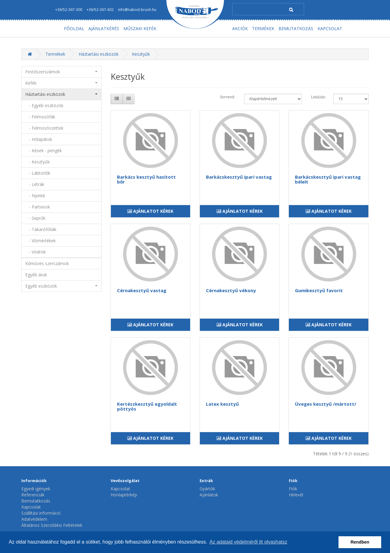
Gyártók (207, 489)
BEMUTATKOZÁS (295, 28)
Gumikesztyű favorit (319, 290)
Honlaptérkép (124, 495)
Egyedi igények (35, 489)
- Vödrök (35, 252)
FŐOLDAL (74, 28)
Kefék (61, 83)
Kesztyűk (141, 54)
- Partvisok (37, 207)
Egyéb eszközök (61, 286)
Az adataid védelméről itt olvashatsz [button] (248, 541)
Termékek (55, 54)
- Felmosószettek (44, 128)
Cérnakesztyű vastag (141, 290)
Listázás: (318, 97)
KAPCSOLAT (329, 28)
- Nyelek (35, 195)
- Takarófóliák (40, 229)
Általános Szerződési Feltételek (51, 525)
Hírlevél (296, 495)
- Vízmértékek (40, 240)
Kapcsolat (31, 507)
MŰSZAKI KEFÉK (139, 28)
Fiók (293, 489)
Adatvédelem (34, 519)
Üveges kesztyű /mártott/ (325, 404)
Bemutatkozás (35, 501)
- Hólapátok (38, 139)
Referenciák (32, 495)
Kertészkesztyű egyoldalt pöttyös (147, 406)
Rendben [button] (359, 542)
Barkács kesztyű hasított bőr (146, 179)
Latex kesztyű (222, 404)
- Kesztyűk (37, 162)
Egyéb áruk (36, 275)
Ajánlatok (209, 495)
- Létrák (34, 184)
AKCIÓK (240, 28)
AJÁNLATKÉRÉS (103, 28)
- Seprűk (35, 218)
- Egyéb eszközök (44, 105)
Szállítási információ (41, 513)
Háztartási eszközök (99, 54)
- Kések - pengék (43, 150)
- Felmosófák (40, 117)
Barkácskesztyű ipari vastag (239, 177)
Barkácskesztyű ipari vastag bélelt (328, 179)
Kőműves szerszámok (47, 263)
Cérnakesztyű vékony (231, 290)
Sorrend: (227, 97)
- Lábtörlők (37, 173)
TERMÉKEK (263, 28)
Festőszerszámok (61, 72)
